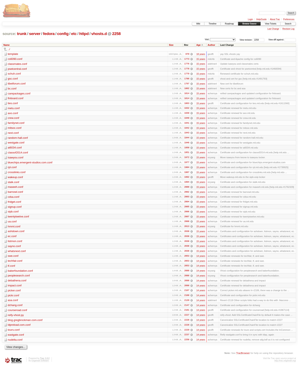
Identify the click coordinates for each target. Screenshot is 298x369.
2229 (186, 332)
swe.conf (13, 257)
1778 (186, 69)
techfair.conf (15, 262)
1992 (186, 178)
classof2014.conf (18, 153)
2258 (116, 33)
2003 (186, 198)
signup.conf (15, 208)
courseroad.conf (17, 312)
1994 (186, 183)
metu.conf (14, 108)
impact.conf (15, 287)
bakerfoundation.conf (20, 272)
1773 (186, 59)
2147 (186, 307)
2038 (186, 233)
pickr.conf (13, 297)
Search (288, 24)
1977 (186, 163)
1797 (186, 84)
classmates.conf (17, 63)
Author (211, 45)
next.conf (13, 133)
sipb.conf (13, 213)
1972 (186, 158)
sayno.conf (14, 247)
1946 (186, 143)
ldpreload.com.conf (19, 327)
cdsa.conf (13, 198)
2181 (186, 312)
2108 (186, 297)
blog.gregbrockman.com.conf (25, 322)
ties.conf (13, 103)
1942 (186, 128)
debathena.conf (17, 282)
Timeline (212, 24)
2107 (186, 292)
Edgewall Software (40, 363)
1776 (186, 64)
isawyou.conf (15, 158)
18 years (200, 54)
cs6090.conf (15, 58)
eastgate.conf (16, 337)
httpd (84, 33)
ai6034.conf (15, 148)
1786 (186, 79)
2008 (186, 223)
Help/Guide (261, 19)
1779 (186, 74)
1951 (186, 153)
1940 (186, 118)
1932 (186, 108)
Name (7, 45)
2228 (186, 322)
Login (250, 19)
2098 (186, 282)
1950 (186, 148)
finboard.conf (15, 98)
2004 (186, 203)
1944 (186, 138)
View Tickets (270, 24)
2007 (186, 218)
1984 (186, 168)
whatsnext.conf (17, 252)
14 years (200, 258)
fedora (49, 33)
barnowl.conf (15, 193)
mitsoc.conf (15, 128)
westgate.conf (16, 143)
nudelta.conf (15, 342)
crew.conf (13, 118)
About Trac (275, 19)
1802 (186, 88)
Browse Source (249, 24)
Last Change (273, 29)
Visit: (207, 39)
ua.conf (12, 222)
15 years (200, 59)
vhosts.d (99, 33)
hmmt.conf (14, 227)
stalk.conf (13, 183)
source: (9, 33)
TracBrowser (243, 355)
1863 (186, 103)
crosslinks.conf (16, 173)
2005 (186, 208)
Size (171, 45)
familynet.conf (16, 123)
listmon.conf (15, 242)
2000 (186, 188)
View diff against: (282, 40)
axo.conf (13, 113)
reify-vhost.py (16, 317)
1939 (186, 113)
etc (74, 33)
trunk (21, 33)
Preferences (288, 19)
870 (187, 54)
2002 (186, 193)
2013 (186, 228)
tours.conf (14, 332)
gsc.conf (13, 78)
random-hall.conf (18, 138)
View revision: (246, 40)
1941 (186, 123)
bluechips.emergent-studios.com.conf (30, 163)
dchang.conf (15, 307)
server (34, 33)
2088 (186, 272)
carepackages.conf (19, 93)
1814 (186, 93)
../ (9, 49)
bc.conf (12, 88)
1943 (186, 133)
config (62, 33)
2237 (186, 337)
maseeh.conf (15, 188)
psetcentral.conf (17, 68)
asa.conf (13, 302)
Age (198, 45)
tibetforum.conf (17, 83)
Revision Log (288, 29)
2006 (186, 213)
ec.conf (12, 237)
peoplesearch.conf (19, 277)
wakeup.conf (15, 178)
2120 (186, 302)
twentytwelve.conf (18, 217)
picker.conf (14, 292)
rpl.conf (12, 168)
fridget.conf (14, 203)
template (13, 53)
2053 (186, 257)
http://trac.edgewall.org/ (285, 363)
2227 (186, 317)
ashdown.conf (16, 232)
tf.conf (11, 267)
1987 (186, 173)
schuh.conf (14, 73)
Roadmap (229, 24)
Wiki (198, 24)
